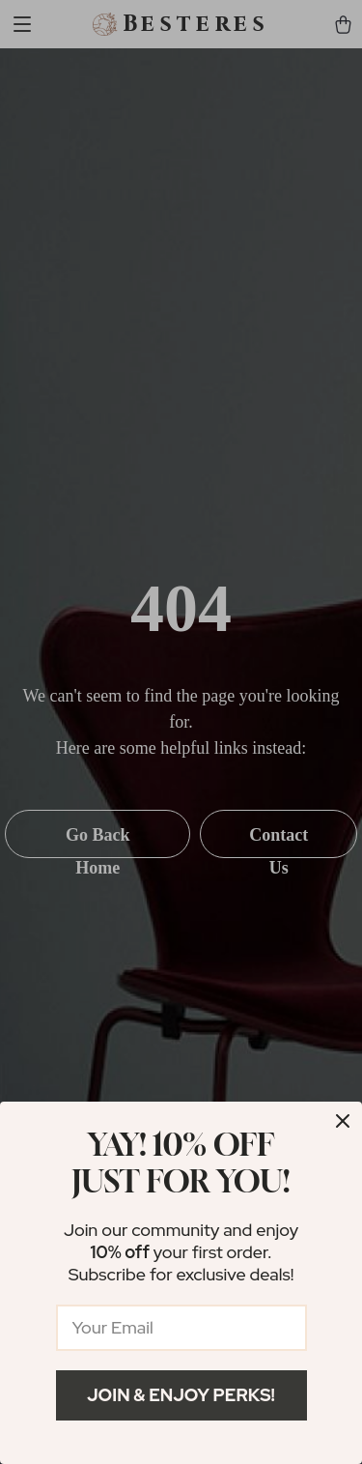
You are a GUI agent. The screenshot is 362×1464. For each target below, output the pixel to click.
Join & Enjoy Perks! (181, 1395)
